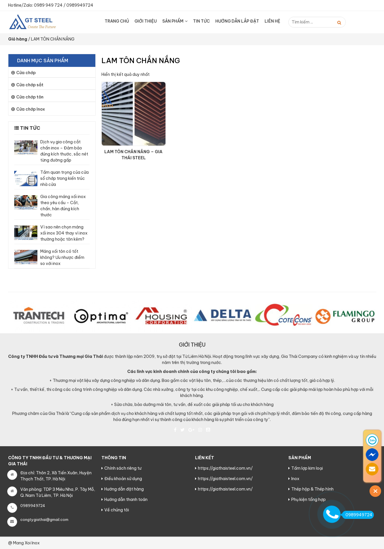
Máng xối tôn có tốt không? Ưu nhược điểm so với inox (62, 257)
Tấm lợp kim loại (307, 468)
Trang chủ (117, 21)
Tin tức (201, 21)
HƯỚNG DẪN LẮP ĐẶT (237, 21)
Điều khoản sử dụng (123, 478)
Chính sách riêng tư (122, 468)
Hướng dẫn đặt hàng (124, 489)
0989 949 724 (48, 5)
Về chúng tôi (116, 510)
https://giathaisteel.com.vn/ (225, 468)
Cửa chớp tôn (29, 97)
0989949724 (79, 5)
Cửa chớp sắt (29, 84)
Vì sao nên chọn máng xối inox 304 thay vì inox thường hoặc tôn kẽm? (64, 233)
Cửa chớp (26, 72)
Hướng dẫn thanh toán (126, 499)
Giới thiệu (145, 21)
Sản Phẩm (172, 21)
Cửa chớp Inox (30, 109)
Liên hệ (272, 21)
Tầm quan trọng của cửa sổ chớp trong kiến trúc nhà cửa (64, 178)
